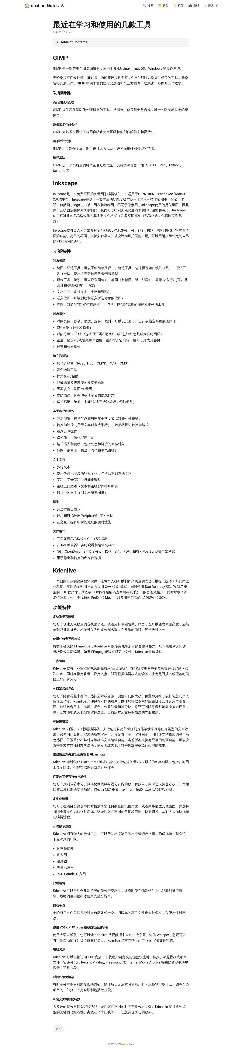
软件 (58, 1028)
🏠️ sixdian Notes (41, 5)
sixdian (130, 1044)
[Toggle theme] (62, 5)
